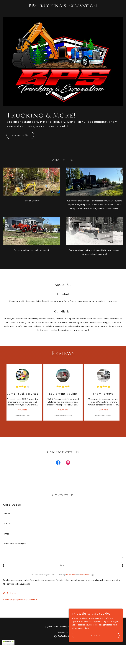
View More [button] (22, 409)
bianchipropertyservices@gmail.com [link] (20, 599)
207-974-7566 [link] (9, 592)
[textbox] (63, 513)
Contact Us (20, 135)
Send (63, 565)
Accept (95, 635)
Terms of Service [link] (84, 575)
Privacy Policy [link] (71, 575)
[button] (12, 6)
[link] (63, 6)
